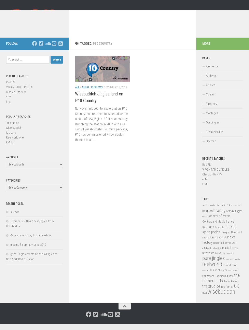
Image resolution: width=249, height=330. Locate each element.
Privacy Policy (214, 138)
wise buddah (14, 134)
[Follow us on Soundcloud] (47, 49)
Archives (211, 82)
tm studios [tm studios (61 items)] (211, 292)
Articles (210, 91)
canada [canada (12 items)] (205, 222)
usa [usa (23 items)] (204, 299)
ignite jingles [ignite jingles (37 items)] (211, 238)
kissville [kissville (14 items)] (227, 249)
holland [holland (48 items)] (230, 232)
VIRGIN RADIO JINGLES (19, 93)
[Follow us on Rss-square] (60, 49)
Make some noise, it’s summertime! (31, 241)
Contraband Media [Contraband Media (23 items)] (213, 227)
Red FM (10, 88)
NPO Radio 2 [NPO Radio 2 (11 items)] (215, 259)
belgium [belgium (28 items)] (207, 217)
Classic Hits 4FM (16, 98)
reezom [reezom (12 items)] (205, 276)
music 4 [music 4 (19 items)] (226, 253)
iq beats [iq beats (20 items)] (212, 243)
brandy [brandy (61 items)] (219, 216)
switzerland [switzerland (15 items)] (208, 281)
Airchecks (212, 72)
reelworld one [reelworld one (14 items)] (229, 271)
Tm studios (12, 129)
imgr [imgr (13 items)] (204, 243)
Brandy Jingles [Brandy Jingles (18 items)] (234, 217)
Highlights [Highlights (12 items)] (219, 233)
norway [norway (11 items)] (235, 254)
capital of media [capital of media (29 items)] (220, 222)
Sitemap (211, 147)
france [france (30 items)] (230, 227)
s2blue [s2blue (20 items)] (214, 276)
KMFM (10, 148)
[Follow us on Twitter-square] (41, 49)
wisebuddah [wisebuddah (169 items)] (221, 297)
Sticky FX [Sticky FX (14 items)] (222, 276)
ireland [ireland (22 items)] (221, 243)
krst (8, 108)
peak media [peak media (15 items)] (228, 259)
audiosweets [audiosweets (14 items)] (208, 211)
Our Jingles (213, 128)
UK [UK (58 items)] (236, 292)
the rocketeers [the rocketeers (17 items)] (231, 287)
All (77, 93)
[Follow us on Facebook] (34, 49)
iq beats (11, 139)
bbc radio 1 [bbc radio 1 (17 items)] (222, 211)
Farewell (15, 218)
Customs (97, 93)
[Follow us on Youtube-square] (54, 49)
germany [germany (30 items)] (208, 233)
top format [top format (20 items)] (227, 293)
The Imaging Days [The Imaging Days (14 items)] (224, 282)
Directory (211, 110)
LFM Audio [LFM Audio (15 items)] (216, 253)
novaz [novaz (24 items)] (206, 259)
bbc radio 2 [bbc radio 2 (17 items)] (235, 211)
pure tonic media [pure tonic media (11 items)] (232, 265)
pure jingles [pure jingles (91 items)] (213, 264)
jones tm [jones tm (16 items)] (218, 248)
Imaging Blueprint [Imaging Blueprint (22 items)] (231, 238)
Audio (85, 93)
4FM (8, 103)
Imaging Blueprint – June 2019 (28, 251)
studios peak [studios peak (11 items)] (233, 276)
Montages (212, 119)
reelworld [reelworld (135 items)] (212, 270)
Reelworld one (15, 143)
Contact (211, 100)
